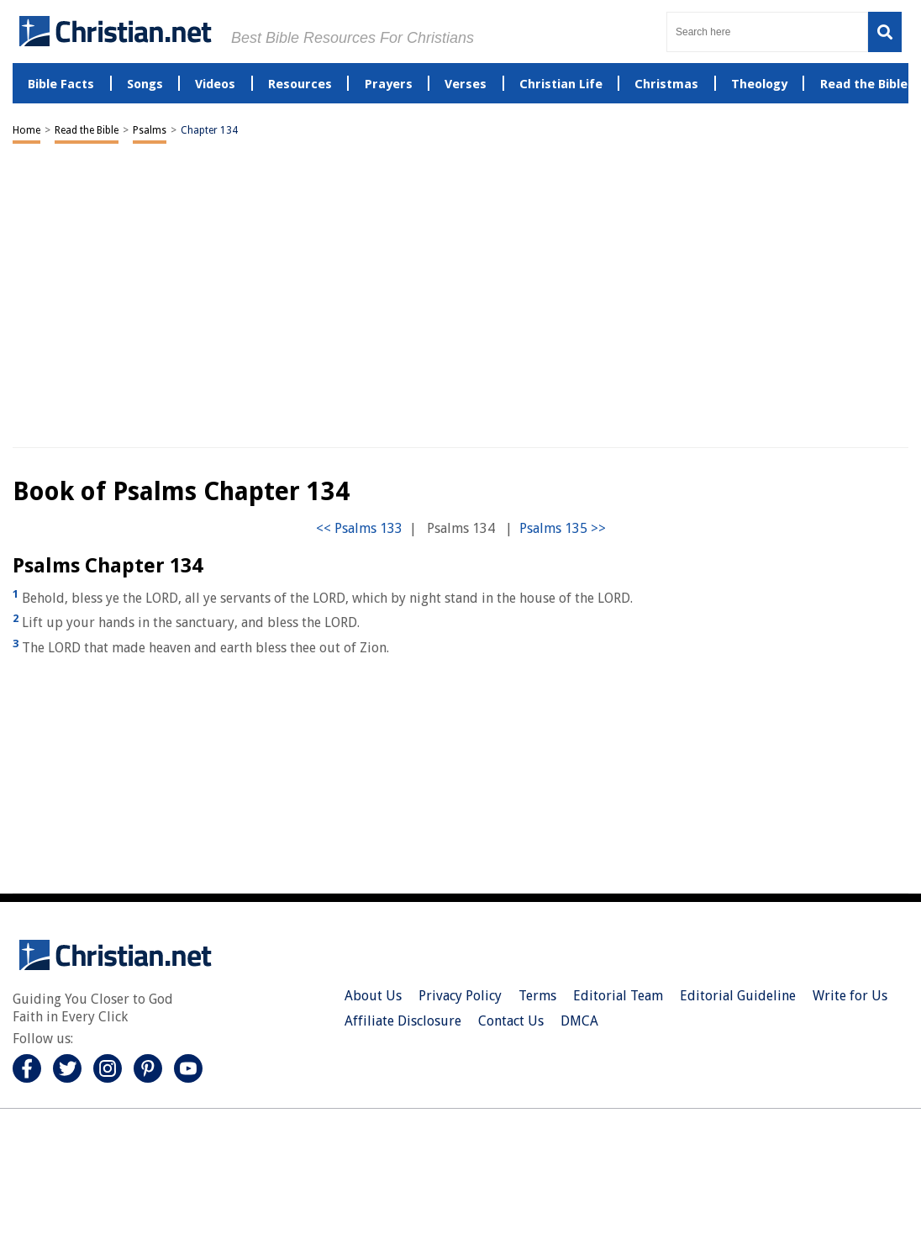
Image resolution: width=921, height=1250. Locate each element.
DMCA (579, 1021)
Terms (537, 996)
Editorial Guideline (738, 996)
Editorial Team (618, 996)
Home (26, 130)
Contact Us (511, 1021)
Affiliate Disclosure (403, 1021)
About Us (373, 996)
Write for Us (850, 996)
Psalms (149, 130)
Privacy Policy (460, 996)
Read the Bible (86, 130)
